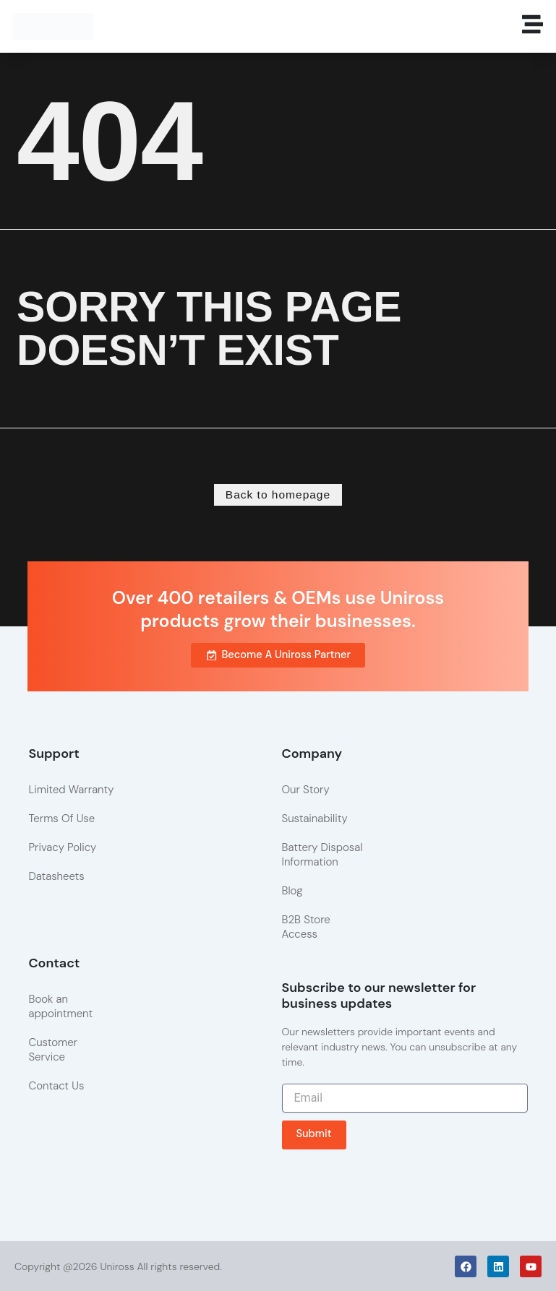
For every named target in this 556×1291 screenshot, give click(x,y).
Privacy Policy (62, 846)
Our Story (306, 789)
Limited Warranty (71, 789)
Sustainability (315, 818)
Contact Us (56, 1084)
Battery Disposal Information (322, 853)
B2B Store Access (306, 926)
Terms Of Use (61, 818)
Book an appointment (60, 1004)
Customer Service (52, 1048)
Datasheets (56, 875)
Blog (292, 890)
